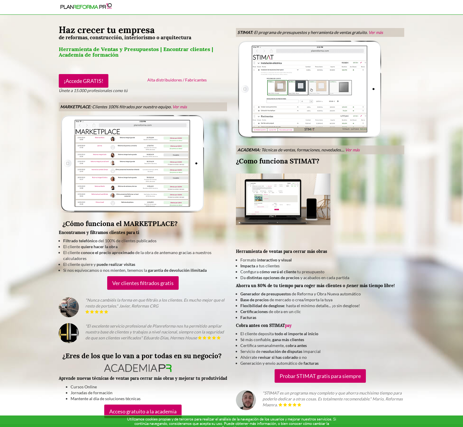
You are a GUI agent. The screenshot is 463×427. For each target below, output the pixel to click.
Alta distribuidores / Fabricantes (177, 79)
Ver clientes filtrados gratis (143, 283)
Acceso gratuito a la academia (143, 411)
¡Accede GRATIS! (83, 81)
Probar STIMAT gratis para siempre (320, 376)
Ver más (179, 106)
